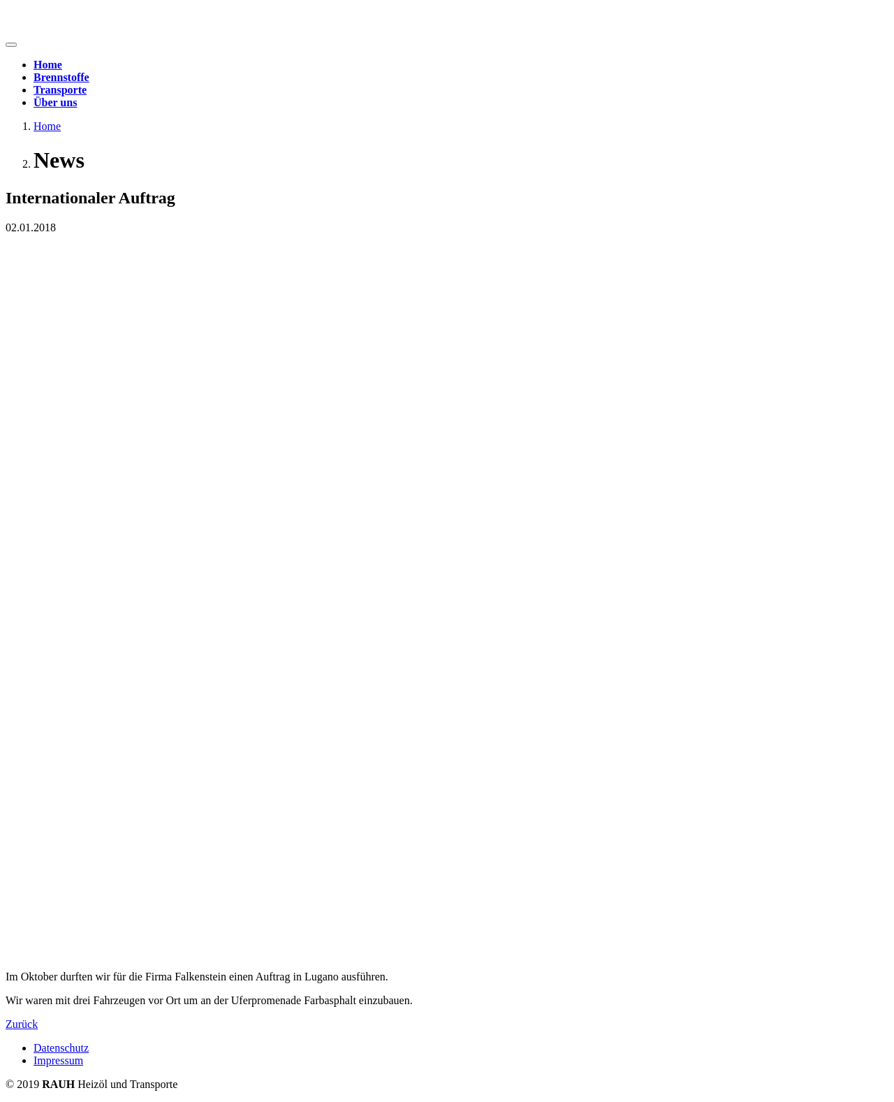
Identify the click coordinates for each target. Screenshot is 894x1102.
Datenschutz (61, 1048)
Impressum (58, 1060)
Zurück (22, 1024)
